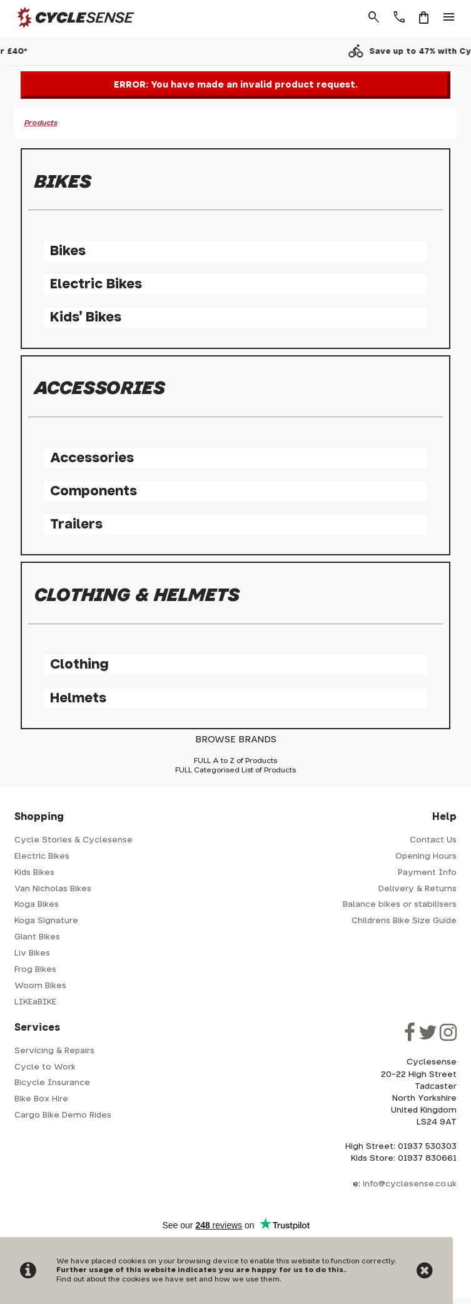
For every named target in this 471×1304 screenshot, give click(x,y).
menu (449, 17)
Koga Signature (46, 921)
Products (41, 122)
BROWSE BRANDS (235, 739)
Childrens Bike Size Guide (404, 921)
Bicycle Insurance (52, 1083)
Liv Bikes (32, 953)
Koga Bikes (36, 905)
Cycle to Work (45, 1067)
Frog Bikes (35, 970)
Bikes (68, 251)
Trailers (76, 524)
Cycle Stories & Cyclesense (73, 840)
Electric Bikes (96, 284)
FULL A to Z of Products (235, 760)
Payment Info (427, 873)
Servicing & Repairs (54, 1051)
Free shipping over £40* (246, 51)
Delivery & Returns (417, 889)
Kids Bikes (34, 873)
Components (93, 491)
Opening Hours (426, 856)
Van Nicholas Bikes (52, 889)
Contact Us (433, 840)
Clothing (79, 664)
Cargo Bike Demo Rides (62, 1115)
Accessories (92, 458)
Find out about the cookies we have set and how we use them (168, 1279)
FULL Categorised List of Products (235, 770)
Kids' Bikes (85, 317)
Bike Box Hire (41, 1099)
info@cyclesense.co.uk (410, 1184)
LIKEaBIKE (35, 1002)
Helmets (78, 698)
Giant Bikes (37, 937)
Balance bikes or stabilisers (400, 905)
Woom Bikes (40, 986)
